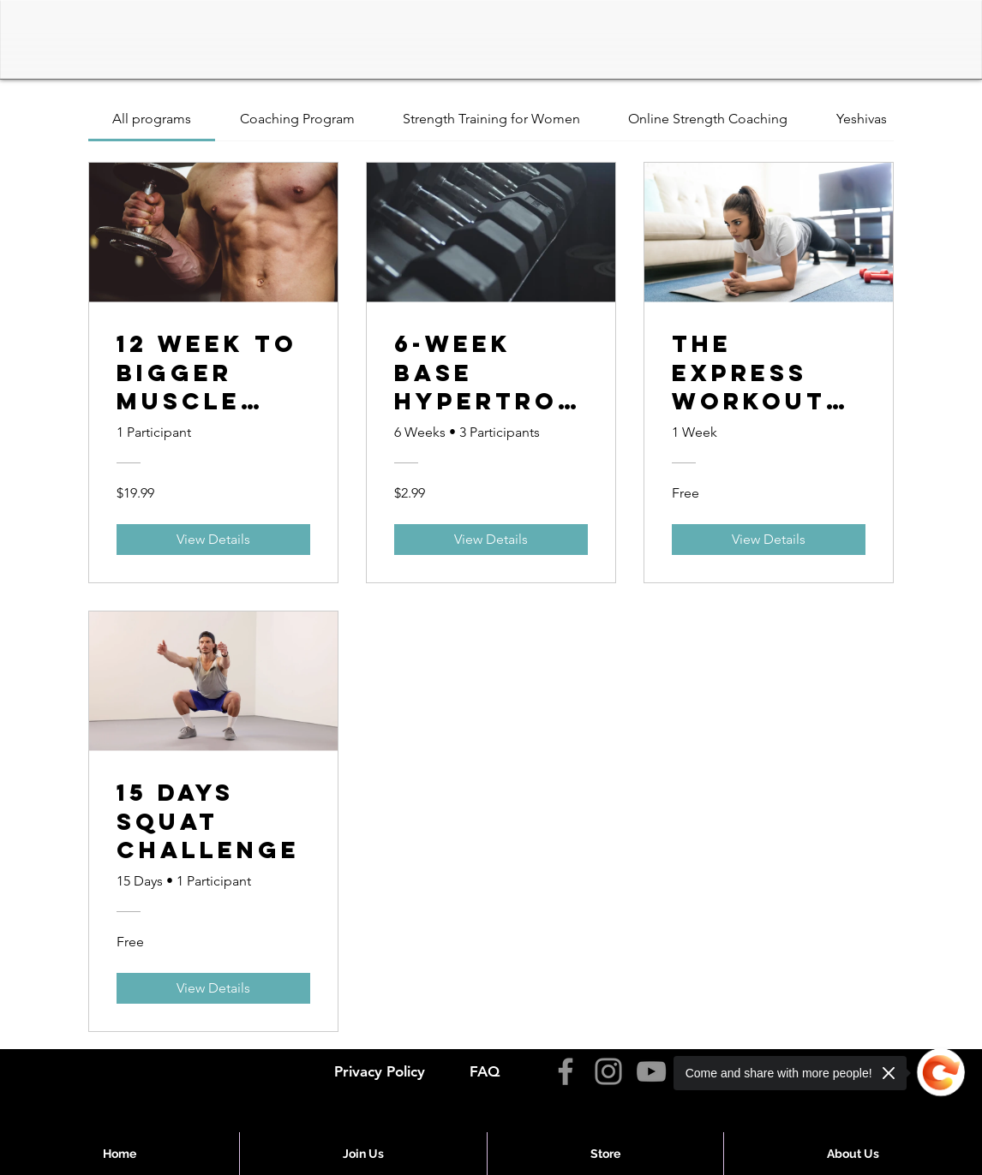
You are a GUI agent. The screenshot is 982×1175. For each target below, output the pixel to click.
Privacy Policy (379, 1071)
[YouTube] (651, 1071)
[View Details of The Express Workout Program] (768, 539)
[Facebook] (566, 1071)
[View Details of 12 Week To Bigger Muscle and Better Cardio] (213, 539)
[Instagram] (608, 1071)
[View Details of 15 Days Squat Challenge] (213, 988)
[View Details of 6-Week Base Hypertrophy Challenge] (491, 539)
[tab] (151, 119)
